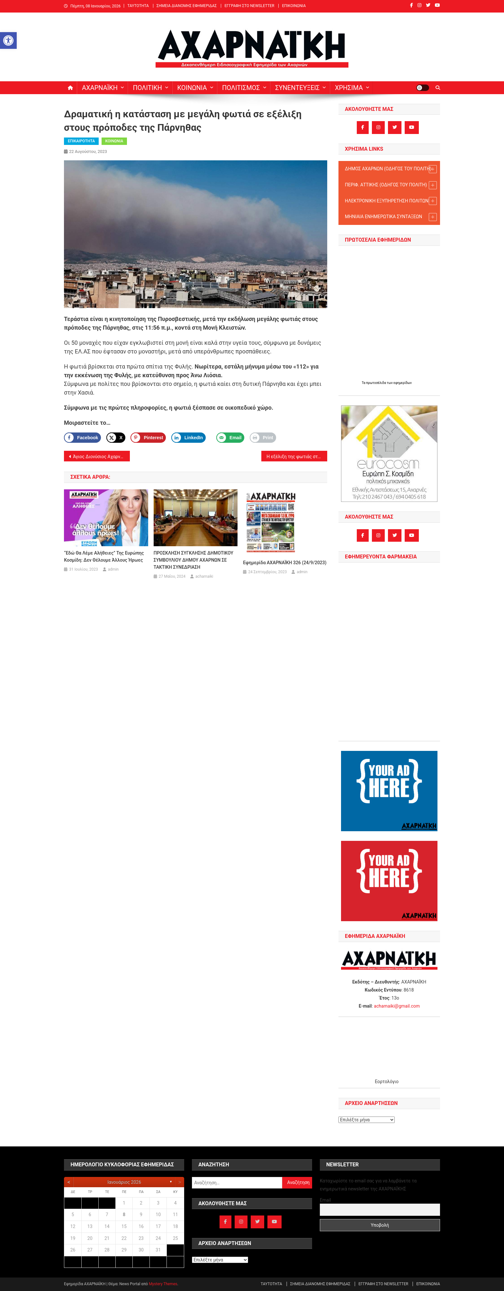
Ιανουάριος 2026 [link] (124, 1182)
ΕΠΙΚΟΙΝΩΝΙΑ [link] (294, 6)
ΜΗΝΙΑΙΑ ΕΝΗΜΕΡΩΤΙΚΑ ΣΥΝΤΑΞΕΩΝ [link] (391, 217)
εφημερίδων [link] (402, 383)
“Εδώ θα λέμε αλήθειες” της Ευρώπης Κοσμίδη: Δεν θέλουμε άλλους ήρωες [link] (104, 556)
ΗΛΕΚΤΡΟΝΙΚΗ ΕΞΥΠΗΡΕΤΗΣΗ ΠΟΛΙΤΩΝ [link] (391, 201)
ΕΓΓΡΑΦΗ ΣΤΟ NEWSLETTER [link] (249, 6)
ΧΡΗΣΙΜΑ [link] (349, 88)
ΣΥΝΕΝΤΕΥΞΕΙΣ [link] (297, 88)
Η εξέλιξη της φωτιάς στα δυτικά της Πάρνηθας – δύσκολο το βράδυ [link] (296, 456)
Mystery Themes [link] (163, 1284)
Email (325, 1200)
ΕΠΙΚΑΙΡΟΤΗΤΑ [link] (81, 141)
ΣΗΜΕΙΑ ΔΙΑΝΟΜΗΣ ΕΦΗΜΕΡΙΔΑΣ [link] (187, 6)
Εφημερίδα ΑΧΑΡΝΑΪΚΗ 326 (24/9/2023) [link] (284, 562)
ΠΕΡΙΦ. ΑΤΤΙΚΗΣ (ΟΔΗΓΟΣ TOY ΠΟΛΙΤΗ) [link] (391, 185)
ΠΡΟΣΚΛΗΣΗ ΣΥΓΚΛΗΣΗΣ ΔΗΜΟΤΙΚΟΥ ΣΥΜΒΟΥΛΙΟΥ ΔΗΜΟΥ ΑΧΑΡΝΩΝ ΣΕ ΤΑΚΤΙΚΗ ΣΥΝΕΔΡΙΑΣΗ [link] (193, 560)
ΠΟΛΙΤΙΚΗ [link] (147, 88)
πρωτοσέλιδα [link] (376, 383)
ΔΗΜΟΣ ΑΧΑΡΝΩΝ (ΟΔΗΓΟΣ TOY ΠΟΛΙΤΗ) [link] (391, 169)
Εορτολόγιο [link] (387, 1081)
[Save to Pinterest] (148, 437)
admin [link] (113, 569)
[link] (8, 40)
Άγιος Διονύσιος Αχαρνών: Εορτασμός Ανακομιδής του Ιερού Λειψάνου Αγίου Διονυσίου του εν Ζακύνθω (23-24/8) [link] (101, 456)
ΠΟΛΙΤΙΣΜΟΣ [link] (241, 88)
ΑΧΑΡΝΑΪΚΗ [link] (100, 88)
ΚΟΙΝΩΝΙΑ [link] (192, 88)
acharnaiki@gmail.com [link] (397, 1006)
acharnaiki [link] (204, 576)
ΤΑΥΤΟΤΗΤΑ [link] (138, 6)
